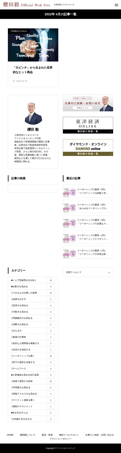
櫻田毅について (27, 435)
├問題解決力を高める (18, 31)
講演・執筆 (47, 435)
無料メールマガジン (69, 435)
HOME (10, 435)
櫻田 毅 (33, 130)
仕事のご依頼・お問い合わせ (99, 435)
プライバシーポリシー (60, 439)
